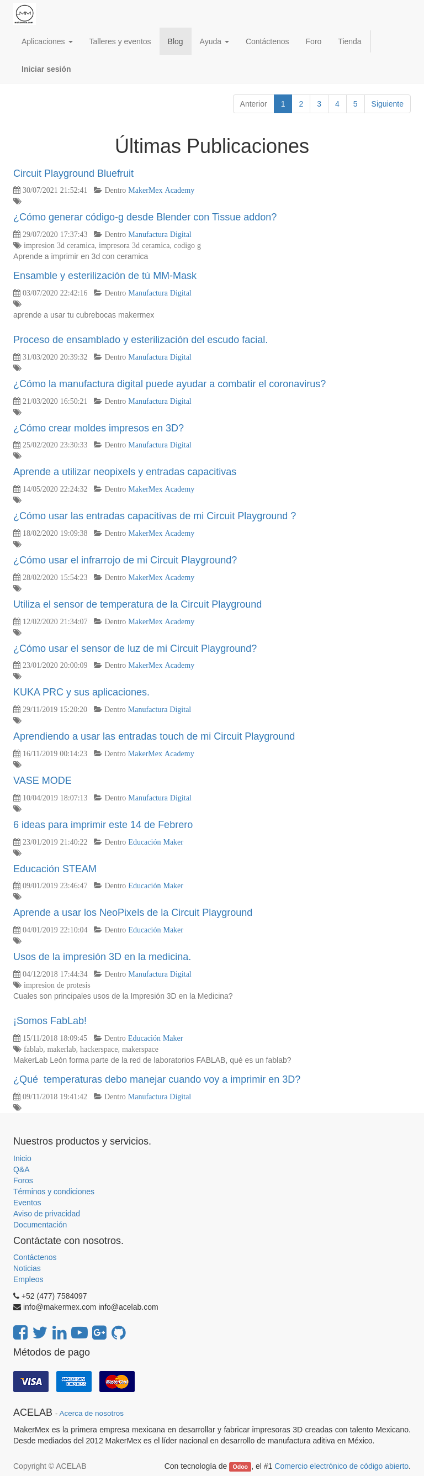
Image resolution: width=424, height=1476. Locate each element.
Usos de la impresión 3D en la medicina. (102, 956)
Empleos (28, 1279)
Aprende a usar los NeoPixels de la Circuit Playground (132, 912)
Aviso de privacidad (46, 1213)
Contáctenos (35, 1257)
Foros (23, 1180)
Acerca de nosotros (92, 1413)
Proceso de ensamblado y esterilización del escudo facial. (140, 339)
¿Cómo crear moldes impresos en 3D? (98, 428)
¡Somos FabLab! (50, 1020)
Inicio (22, 1158)
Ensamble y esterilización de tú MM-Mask (105, 275)
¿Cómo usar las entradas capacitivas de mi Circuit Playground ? (154, 515)
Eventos (27, 1202)
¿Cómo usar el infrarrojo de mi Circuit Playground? (125, 560)
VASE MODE (42, 780)
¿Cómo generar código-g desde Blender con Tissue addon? (145, 217)
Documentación (40, 1224)
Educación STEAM (55, 868)
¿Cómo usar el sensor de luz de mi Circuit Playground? (135, 648)
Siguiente (388, 103)
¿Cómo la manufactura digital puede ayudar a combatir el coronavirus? (169, 383)
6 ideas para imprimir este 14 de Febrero (103, 824)
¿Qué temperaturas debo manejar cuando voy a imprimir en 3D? (156, 1079)
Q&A (21, 1169)
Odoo (240, 1466)
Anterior (253, 103)
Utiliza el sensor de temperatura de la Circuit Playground (137, 604)
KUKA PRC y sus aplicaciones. (81, 692)
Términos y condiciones (53, 1191)
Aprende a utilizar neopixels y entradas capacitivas (124, 471)
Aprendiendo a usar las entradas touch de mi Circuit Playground (154, 736)
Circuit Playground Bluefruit (73, 173)
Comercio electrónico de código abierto (341, 1466)
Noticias (27, 1268)
